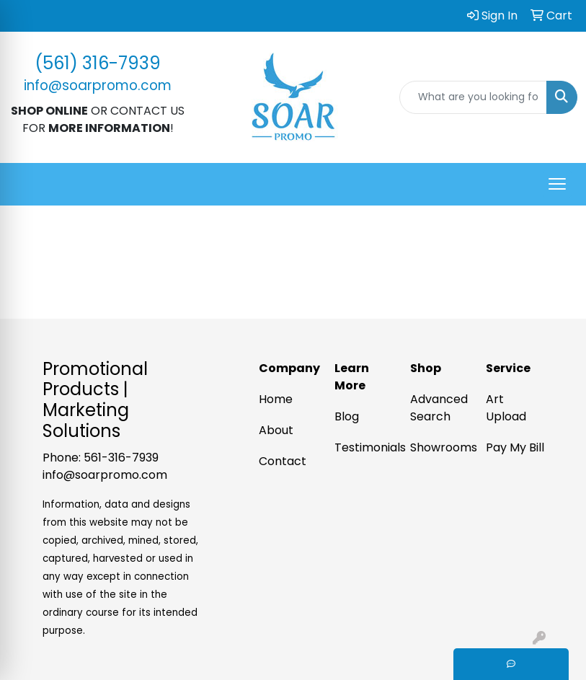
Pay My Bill (515, 447)
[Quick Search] (473, 97)
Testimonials (363, 447)
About (276, 430)
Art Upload (506, 408)
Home (276, 399)
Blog (346, 416)
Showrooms (439, 447)
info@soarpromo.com (105, 475)
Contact (282, 461)
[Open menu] (557, 183)
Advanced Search (439, 408)
